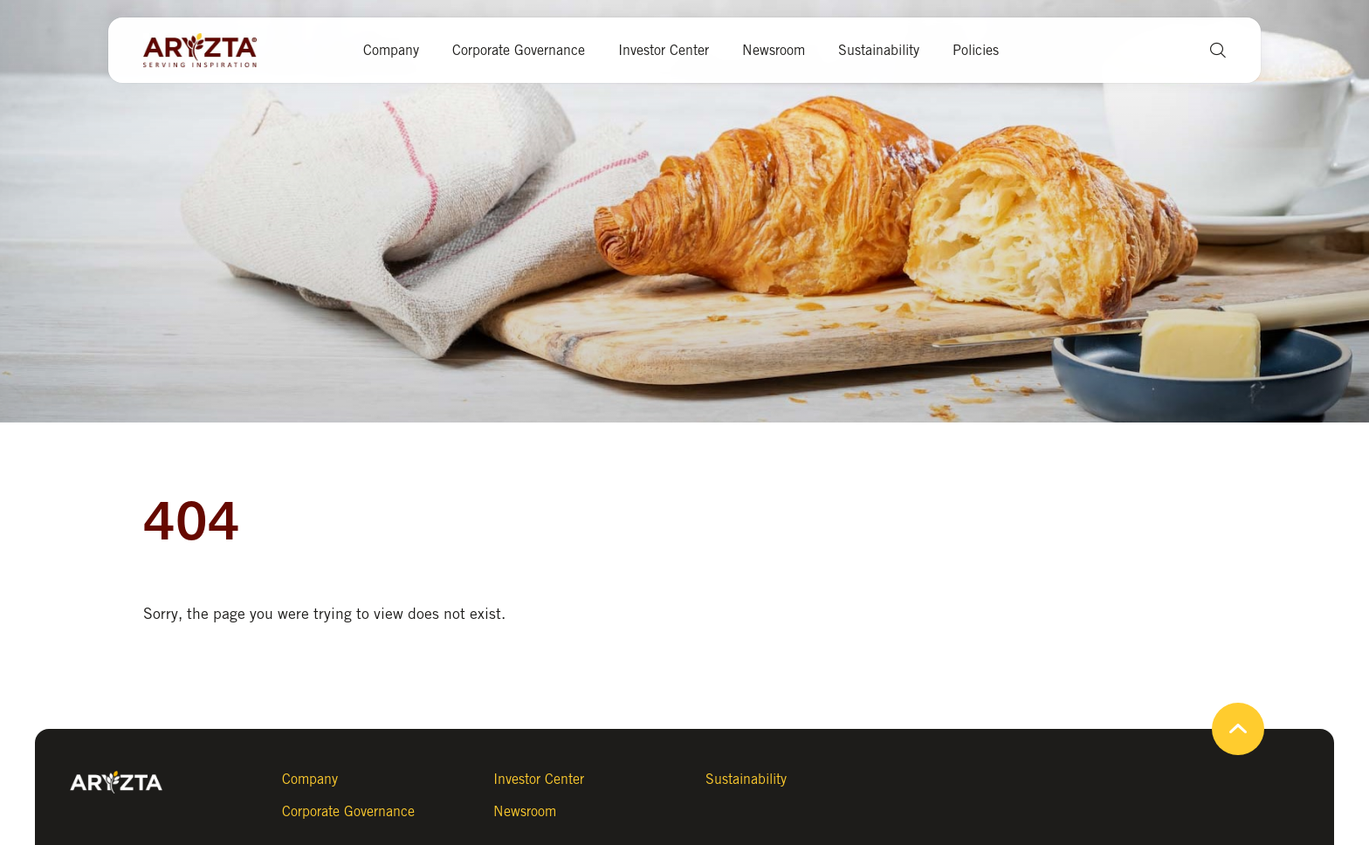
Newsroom (773, 50)
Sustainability (878, 50)
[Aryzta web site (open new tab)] (208, 50)
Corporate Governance (518, 50)
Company (391, 50)
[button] (1211, 50)
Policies (976, 50)
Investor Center (663, 50)
